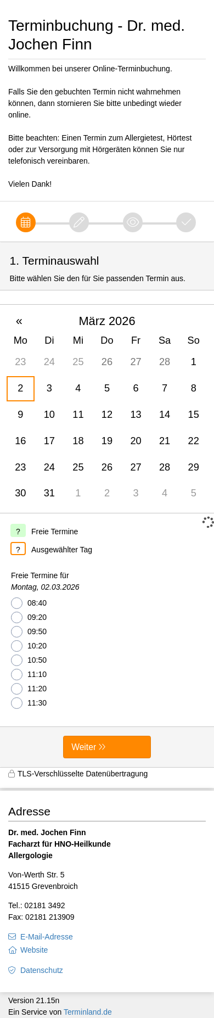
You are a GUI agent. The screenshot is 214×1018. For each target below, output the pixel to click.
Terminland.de (88, 1012)
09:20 (29, 617)
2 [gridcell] (20, 388)
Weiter (83, 747)
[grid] (107, 408)
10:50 (29, 660)
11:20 (29, 689)
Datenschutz (41, 970)
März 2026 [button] (106, 321)
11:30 (29, 703)
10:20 (29, 646)
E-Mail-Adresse (46, 936)
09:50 (29, 631)
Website (34, 950)
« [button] (19, 321)
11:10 (29, 674)
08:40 (29, 603)
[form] (107, 505)
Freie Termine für (45, 582)
